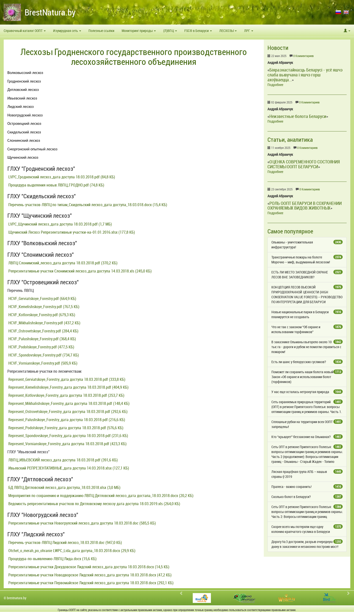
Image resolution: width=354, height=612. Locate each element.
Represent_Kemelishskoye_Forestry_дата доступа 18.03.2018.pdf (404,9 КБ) (68, 387)
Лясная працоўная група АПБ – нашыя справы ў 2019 (307, 474)
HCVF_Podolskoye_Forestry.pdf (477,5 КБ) (40, 347)
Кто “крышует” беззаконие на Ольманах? (307, 436)
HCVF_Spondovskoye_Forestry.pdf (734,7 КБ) (43, 355)
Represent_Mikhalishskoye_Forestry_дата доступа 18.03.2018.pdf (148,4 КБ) (68, 403)
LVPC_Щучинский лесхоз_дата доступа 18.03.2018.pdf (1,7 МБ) (59, 224)
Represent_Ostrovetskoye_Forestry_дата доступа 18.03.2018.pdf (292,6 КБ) (67, 411)
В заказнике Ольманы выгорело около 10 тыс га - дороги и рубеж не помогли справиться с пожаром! (307, 347)
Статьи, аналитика (290, 139)
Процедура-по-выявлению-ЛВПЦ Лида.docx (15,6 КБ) (52, 558)
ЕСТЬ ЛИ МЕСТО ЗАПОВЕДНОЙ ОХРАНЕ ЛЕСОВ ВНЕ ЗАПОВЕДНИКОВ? (307, 274)
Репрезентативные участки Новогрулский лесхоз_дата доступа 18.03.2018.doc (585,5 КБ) (81, 523)
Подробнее (275, 84)
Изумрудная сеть (67, 30)
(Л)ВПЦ (170, 30)
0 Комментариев (303, 56)
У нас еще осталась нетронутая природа (307, 391)
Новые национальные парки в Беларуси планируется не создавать (307, 314)
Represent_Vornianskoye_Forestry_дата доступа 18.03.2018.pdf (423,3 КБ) (67, 443)
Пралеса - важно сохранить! (307, 486)
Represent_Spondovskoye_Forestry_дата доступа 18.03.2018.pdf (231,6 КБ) (67, 435)
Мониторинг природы (139, 30)
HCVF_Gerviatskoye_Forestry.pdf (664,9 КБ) (41, 298)
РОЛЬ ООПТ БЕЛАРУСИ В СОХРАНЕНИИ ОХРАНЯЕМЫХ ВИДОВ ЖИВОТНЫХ (304, 205)
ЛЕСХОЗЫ (228, 30)
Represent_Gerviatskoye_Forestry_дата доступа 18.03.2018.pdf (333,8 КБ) (66, 379)
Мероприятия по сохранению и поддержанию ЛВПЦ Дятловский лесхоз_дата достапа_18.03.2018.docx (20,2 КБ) (100, 495)
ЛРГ (248, 30)
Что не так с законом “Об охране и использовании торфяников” (307, 329)
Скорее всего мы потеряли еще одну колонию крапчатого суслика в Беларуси (307, 529)
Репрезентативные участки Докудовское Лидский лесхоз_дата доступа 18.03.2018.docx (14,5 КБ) (88, 566)
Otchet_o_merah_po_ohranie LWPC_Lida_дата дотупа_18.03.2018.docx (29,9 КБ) (71, 550)
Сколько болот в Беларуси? (307, 496)
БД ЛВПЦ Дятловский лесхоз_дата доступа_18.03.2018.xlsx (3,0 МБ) (63, 487)
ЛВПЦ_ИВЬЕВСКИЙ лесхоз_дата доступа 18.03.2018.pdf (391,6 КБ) (62, 460)
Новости (277, 48)
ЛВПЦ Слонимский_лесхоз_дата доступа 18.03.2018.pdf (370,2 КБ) (62, 263)
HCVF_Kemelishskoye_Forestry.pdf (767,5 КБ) (43, 306)
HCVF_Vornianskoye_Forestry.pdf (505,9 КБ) (42, 363)
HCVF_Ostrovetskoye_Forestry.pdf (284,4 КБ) (42, 331)
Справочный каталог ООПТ (25, 30)
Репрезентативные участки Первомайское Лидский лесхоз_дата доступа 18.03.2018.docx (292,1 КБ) (90, 582)
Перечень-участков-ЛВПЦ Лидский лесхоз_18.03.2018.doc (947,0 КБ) (64, 542)
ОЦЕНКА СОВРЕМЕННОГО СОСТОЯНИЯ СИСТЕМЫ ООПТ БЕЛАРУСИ (303, 164)
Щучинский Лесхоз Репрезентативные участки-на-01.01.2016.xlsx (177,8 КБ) (71, 232)
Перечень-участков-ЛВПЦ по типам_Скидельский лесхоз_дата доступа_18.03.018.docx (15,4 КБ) (87, 204)
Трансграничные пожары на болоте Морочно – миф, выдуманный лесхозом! (307, 259)
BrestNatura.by (50, 12)
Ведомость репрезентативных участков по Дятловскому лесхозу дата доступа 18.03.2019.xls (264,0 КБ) (93, 503)
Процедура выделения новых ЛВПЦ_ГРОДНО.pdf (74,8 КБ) (55, 185)
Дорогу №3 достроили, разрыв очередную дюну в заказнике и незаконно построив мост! (307, 544)
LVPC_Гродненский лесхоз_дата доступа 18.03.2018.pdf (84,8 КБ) (61, 177)
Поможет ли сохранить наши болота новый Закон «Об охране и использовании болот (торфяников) (307, 377)
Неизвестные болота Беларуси (297, 116)
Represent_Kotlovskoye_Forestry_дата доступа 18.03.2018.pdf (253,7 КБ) (65, 395)
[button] (347, 31)
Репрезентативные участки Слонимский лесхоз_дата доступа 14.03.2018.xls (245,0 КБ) (79, 271)
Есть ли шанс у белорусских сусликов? (307, 361)
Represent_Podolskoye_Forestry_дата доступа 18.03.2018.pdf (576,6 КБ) (65, 427)
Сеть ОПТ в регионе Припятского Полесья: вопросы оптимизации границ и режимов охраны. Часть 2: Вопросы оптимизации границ (307, 511)
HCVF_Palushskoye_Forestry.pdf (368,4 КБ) (41, 339)
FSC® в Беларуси (198, 30)
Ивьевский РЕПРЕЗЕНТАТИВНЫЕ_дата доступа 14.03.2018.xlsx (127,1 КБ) (68, 468)
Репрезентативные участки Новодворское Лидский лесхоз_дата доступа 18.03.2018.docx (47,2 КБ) (89, 575)
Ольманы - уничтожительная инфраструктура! (307, 244)
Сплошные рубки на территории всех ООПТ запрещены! (307, 424)
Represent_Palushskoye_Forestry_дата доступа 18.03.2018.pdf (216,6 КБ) (66, 419)
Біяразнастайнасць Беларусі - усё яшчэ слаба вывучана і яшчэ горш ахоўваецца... (304, 75)
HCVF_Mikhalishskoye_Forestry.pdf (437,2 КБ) (43, 323)
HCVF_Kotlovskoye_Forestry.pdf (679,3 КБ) (41, 314)
